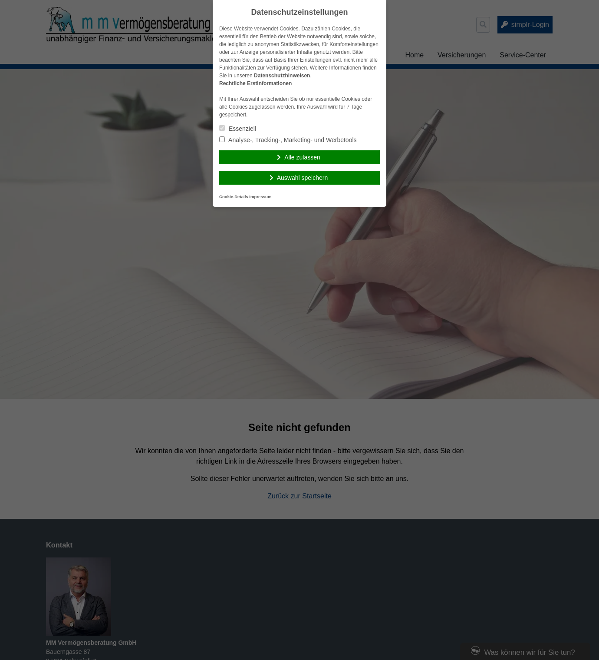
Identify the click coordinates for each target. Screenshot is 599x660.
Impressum (260, 196)
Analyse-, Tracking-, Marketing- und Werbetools (288, 139)
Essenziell (237, 128)
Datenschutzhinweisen (282, 76)
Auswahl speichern (302, 177)
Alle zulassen (302, 157)
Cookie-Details (233, 196)
